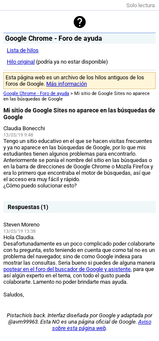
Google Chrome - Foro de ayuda (36, 93)
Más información (66, 84)
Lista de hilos (23, 50)
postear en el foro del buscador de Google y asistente (67, 269)
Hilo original (21, 62)
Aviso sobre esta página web (101, 325)
